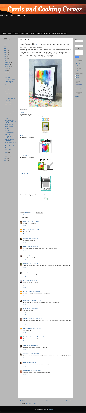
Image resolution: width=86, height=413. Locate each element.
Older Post (68, 400)
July (6, 70)
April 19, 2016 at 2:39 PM (32, 238)
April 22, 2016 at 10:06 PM (36, 318)
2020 (5, 50)
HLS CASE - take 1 (9, 132)
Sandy (24, 308)
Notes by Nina (26, 318)
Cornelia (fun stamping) (29, 336)
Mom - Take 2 (8, 89)
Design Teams (24, 33)
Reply (24, 225)
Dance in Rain (8, 104)
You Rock (7, 128)
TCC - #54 (7, 77)
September (8, 66)
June (6, 72)
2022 (5, 46)
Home (4, 33)
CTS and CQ (8, 149)
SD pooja (25, 229)
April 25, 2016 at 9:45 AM (35, 353)
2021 (5, 48)
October (7, 64)
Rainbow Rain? (8, 102)
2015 (5, 158)
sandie (24, 246)
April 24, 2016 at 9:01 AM (40, 336)
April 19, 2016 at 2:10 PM (33, 229)
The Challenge (23, 135)
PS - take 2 (7, 106)
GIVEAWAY (37, 44)
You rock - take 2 (9, 115)
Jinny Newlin (26, 353)
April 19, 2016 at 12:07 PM (33, 221)
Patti (24, 280)
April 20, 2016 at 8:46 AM (32, 308)
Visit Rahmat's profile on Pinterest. (78, 96)
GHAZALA (25, 291)
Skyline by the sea (9, 147)
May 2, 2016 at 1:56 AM (35, 370)
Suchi (24, 238)
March (6, 152)
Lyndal (24, 362)
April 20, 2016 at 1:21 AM (31, 280)
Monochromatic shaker (10, 79)
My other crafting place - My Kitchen (10, 112)
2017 (5, 56)
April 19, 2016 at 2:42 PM (32, 246)
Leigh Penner (26, 300)
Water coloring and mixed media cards (10, 97)
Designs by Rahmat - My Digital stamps (40, 33)
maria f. (25, 263)
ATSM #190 (7, 100)
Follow (76, 70)
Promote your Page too (79, 88)
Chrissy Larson (27, 328)
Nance (24, 345)
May (6, 74)
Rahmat (78, 75)
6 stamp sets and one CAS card (10, 92)
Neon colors (7, 134)
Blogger (51, 409)
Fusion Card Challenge (25, 155)
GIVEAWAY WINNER (10, 88)
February (7, 154)
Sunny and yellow (9, 126)
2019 (5, 52)
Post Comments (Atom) (31, 403)
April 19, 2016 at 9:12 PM (32, 263)
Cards (9, 33)
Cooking (16, 33)
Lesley (25, 221)
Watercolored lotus (9, 124)
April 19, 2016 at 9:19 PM (32, 272)
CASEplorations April (25, 112)
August (7, 68)
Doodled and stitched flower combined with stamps (10, 121)
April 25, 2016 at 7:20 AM (32, 345)
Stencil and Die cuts (9, 108)
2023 (5, 44)
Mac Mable (25, 255)
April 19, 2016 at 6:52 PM (34, 255)
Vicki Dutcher (26, 370)
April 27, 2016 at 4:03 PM (32, 362)
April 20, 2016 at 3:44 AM (35, 300)
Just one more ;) (8, 95)
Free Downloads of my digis (59, 33)
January (7, 156)
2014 (5, 160)
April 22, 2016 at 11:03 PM (37, 328)
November (7, 62)
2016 (5, 58)
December (7, 60)
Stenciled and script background (9, 140)
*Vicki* (24, 272)
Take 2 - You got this (9, 145)
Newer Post (23, 400)
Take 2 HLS (7, 130)
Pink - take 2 (8, 110)
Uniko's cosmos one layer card (9, 82)
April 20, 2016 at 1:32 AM (34, 291)
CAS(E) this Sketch (24, 173)
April (6, 76)
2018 (5, 54)
